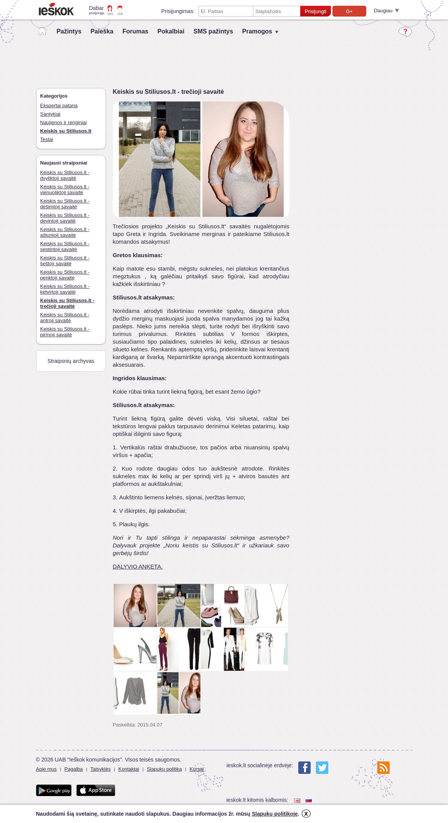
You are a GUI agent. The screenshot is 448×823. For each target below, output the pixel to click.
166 (120, 14)
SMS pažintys (213, 31)
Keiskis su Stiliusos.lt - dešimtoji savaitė (65, 203)
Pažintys (68, 31)
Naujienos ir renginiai (63, 122)
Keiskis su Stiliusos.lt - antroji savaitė (65, 317)
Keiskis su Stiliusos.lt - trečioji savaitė (67, 303)
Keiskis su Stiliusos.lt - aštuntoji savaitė (65, 232)
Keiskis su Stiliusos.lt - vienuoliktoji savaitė (65, 189)
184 (110, 14)
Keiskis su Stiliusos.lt (66, 131)
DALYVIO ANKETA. (138, 566)
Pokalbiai (170, 31)
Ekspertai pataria (59, 105)
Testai (46, 139)
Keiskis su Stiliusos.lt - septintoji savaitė (65, 246)
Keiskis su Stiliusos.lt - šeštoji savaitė (65, 260)
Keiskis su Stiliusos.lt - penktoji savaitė (65, 275)
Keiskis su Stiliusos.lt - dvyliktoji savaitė (65, 175)
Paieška (102, 31)
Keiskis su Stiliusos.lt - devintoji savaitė (65, 218)
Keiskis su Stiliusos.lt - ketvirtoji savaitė (65, 289)
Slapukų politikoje (275, 814)
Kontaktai (128, 769)
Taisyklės (100, 769)
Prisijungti (315, 11)
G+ (349, 11)
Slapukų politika (164, 769)
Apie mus (46, 769)
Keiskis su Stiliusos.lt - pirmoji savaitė (65, 332)
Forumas (135, 31)
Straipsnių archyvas (70, 361)
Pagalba (73, 769)
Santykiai (50, 114)
